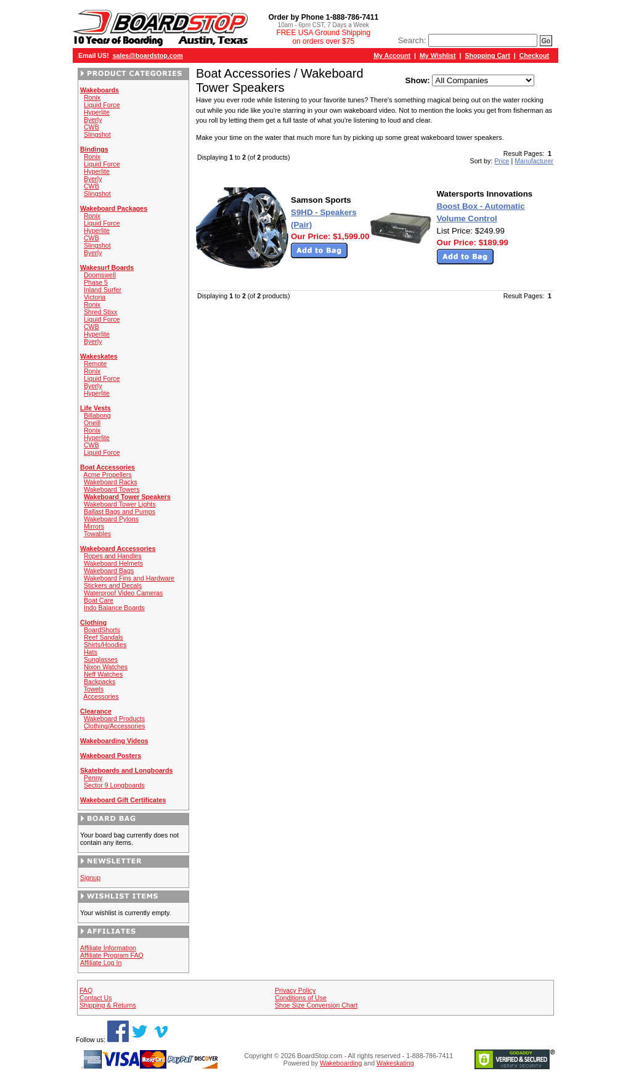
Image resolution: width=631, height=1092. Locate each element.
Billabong (97, 415)
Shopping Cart (487, 55)
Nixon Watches (106, 666)
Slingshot (97, 134)
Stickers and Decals (113, 585)
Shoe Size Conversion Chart (316, 1005)
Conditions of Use (301, 997)
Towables (97, 533)
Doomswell (100, 275)
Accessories (100, 696)
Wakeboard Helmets (113, 563)
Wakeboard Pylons (111, 519)
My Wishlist (438, 55)
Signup (90, 877)
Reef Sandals (103, 637)
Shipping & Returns (107, 1005)
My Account (391, 55)
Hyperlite (97, 112)
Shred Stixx (101, 312)
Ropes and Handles (113, 556)
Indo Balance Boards (114, 607)
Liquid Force (102, 104)
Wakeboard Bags (109, 570)
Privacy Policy (295, 990)
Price (501, 161)
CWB (91, 127)
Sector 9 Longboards (114, 785)
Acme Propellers (107, 474)
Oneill (92, 422)
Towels (94, 689)
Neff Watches (103, 674)
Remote (95, 363)
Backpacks (100, 681)
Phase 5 (96, 282)
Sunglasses (101, 659)
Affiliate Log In (100, 962)
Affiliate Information (108, 947)
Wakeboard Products (114, 718)
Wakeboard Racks (110, 482)
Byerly (93, 119)
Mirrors (94, 526)
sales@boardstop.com (148, 55)
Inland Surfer (102, 289)
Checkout (534, 55)
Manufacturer (534, 161)
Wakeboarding (341, 1063)
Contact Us (95, 997)
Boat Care (98, 600)
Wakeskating (395, 1063)
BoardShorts (102, 630)
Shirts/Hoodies (105, 644)
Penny (93, 777)
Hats (90, 652)
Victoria (94, 297)
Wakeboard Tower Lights (120, 504)
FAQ (85, 990)
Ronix (92, 97)
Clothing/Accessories (114, 726)
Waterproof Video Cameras (123, 593)
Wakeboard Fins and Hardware (129, 578)
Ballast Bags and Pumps (119, 511)
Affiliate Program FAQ (112, 955)
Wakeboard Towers (112, 489)
